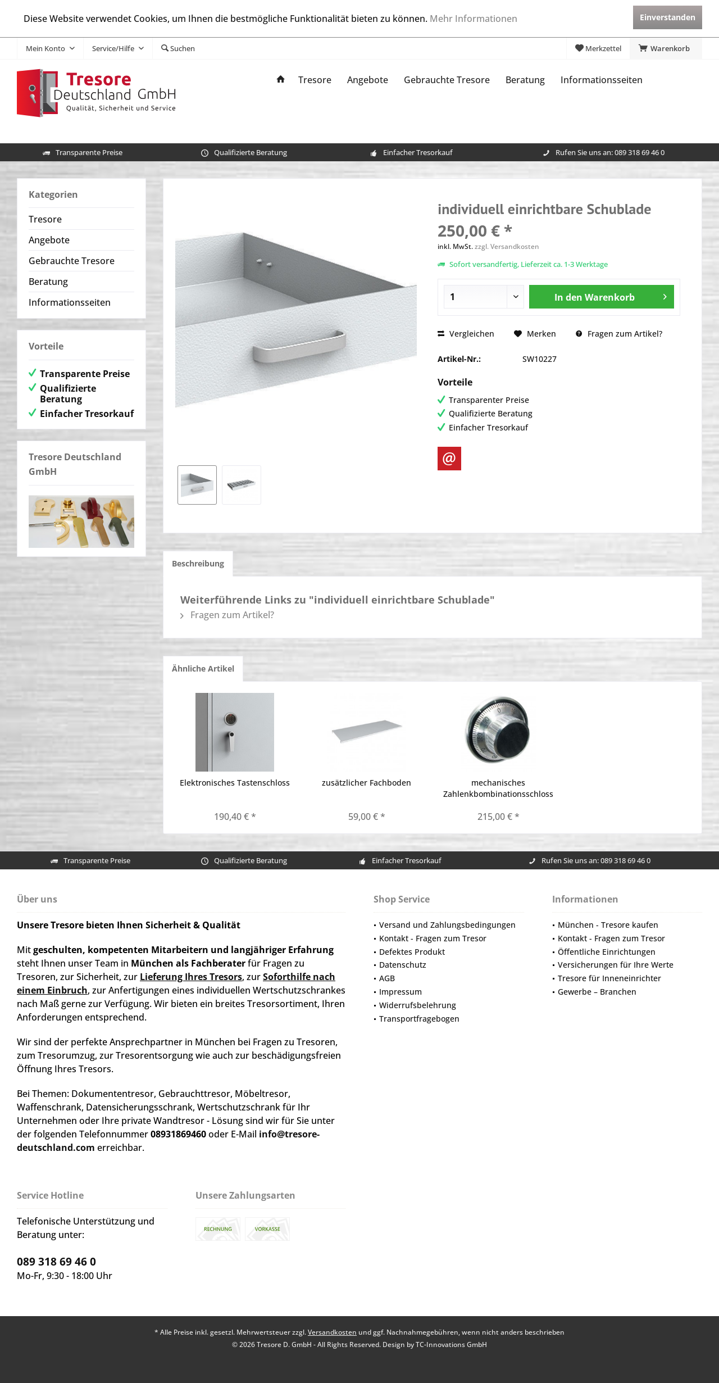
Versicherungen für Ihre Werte (616, 964)
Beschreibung (198, 563)
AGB (387, 978)
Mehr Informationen (473, 18)
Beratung (48, 281)
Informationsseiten (70, 302)
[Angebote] (367, 80)
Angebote (49, 240)
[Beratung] (525, 80)
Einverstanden (667, 17)
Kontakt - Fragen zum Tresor (432, 938)
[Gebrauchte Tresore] (447, 80)
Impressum (400, 991)
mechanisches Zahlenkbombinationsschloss (498, 788)
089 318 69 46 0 (640, 152)
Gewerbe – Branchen (597, 991)
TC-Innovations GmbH (451, 1344)
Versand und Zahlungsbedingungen (447, 924)
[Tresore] (314, 80)
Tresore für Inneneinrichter (609, 978)
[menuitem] (666, 48)
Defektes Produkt (412, 951)
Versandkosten (332, 1332)
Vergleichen (466, 333)
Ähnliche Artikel (203, 668)
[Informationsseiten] (601, 80)
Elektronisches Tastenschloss (235, 782)
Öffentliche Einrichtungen (607, 951)
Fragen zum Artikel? (619, 333)
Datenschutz (402, 964)
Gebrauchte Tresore (72, 261)
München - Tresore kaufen (608, 924)
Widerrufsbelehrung (417, 1005)
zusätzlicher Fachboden (366, 782)
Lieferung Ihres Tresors (191, 977)
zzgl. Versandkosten (507, 246)
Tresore (45, 219)
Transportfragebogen (419, 1018)
